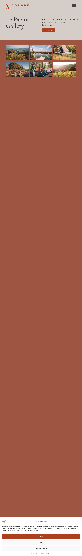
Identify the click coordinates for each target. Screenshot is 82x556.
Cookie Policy (34, 553)
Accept (41, 537)
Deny (41, 542)
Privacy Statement (45, 553)
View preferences (41, 548)
